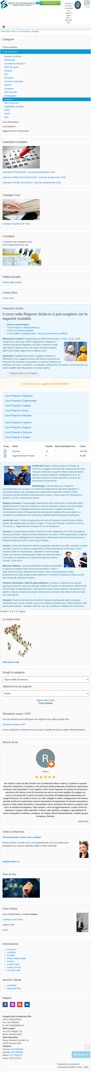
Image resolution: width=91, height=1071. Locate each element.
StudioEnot (74, 1064)
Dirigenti (7, 71)
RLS (5, 117)
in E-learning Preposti (23, 330)
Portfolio (11, 955)
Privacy (10, 961)
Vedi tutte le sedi (11, 662)
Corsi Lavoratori (10, 47)
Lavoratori (8, 88)
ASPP (6, 113)
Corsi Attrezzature (11, 122)
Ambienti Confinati (12, 56)
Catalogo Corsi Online (13, 919)
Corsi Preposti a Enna (16, 410)
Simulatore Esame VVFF (14, 724)
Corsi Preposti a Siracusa (18, 432)
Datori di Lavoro (11, 67)
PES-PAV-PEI (10, 92)
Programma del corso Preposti (23, 373)
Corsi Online (45, 703)
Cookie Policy (13, 964)
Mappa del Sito (14, 988)
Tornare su (81, 1054)
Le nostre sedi (13, 970)
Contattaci (11, 985)
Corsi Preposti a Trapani (18, 437)
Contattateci (8, 242)
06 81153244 (51, 3)
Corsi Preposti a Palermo (18, 422)
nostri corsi (30, 842)
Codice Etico (8, 298)
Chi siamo (11, 949)
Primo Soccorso (11, 103)
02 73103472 (16, 1055)
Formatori (8, 78)
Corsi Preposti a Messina (18, 415)
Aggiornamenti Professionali (15, 131)
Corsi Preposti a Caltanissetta (20, 400)
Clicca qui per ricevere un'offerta (52, 333)
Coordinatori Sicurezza (14, 63)
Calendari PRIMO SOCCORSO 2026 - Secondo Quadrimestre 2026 (34, 177)
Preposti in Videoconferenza (26, 327)
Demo (5, 930)
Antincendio (9, 60)
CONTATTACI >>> (11, 862)
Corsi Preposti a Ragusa (18, 427)
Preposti (7, 99)
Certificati (11, 952)
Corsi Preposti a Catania (18, 405)
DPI (5, 74)
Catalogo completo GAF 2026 (16, 224)
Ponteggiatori (10, 96)
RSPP (6, 110)
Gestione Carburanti (13, 81)
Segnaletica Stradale (13, 106)
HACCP (7, 85)
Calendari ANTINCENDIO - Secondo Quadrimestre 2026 (29, 172)
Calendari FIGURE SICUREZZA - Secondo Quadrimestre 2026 (32, 182)
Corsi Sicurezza (10, 51)
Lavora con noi (14, 967)
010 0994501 (17, 1052)
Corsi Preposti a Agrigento (19, 396)
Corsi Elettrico (9, 126)
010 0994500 (17, 1049)
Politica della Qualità (12, 282)
